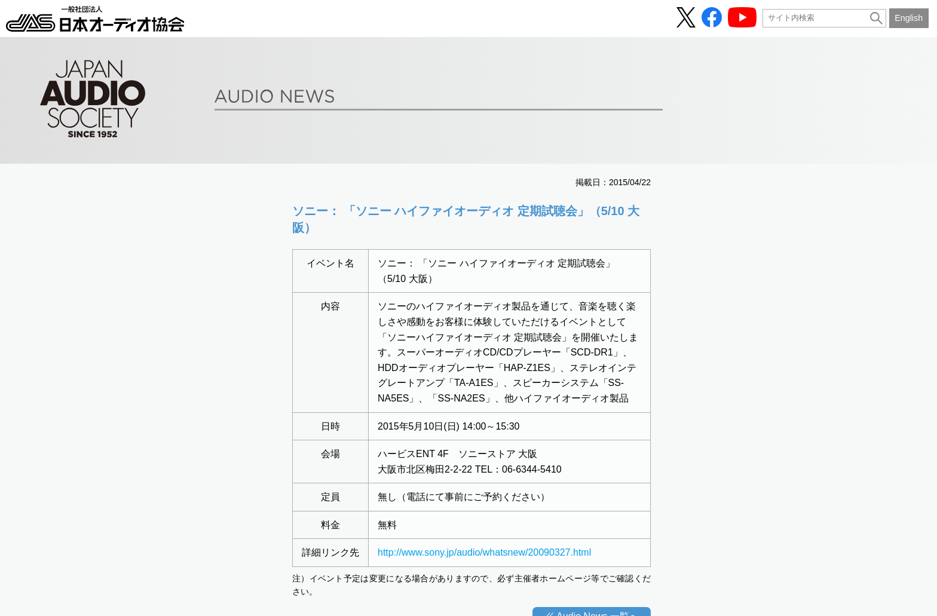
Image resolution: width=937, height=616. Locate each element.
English (909, 18)
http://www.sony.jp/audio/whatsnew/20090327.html (484, 552)
